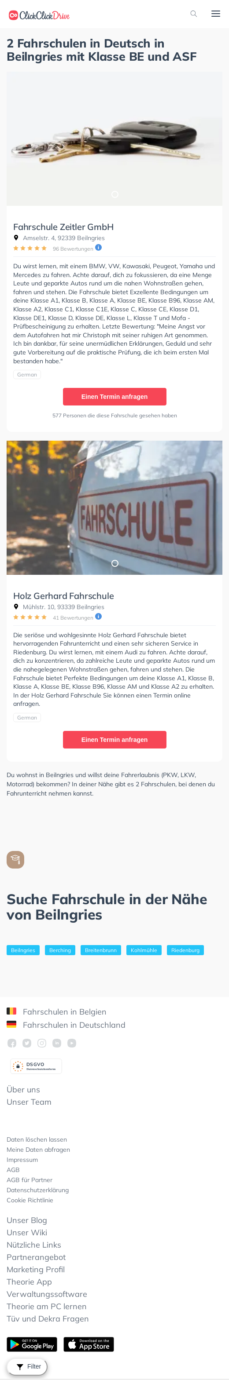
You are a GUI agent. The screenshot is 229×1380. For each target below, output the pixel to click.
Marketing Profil (36, 1269)
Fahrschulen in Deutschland (66, 1025)
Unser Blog (27, 1220)
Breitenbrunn (101, 950)
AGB (13, 1170)
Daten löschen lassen (37, 1139)
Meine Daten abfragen (38, 1150)
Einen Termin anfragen (114, 396)
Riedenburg (185, 950)
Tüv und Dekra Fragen (48, 1319)
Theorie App (29, 1282)
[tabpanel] (114, 139)
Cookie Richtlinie (30, 1200)
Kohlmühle (144, 950)
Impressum (22, 1160)
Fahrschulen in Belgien (57, 1012)
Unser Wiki (27, 1232)
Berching (60, 950)
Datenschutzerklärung (38, 1190)
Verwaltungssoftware (47, 1294)
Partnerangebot (36, 1257)
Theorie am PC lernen (47, 1306)
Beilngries (23, 950)
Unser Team (29, 1102)
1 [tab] (114, 194)
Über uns (23, 1089)
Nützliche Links (34, 1245)
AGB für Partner (29, 1180)
